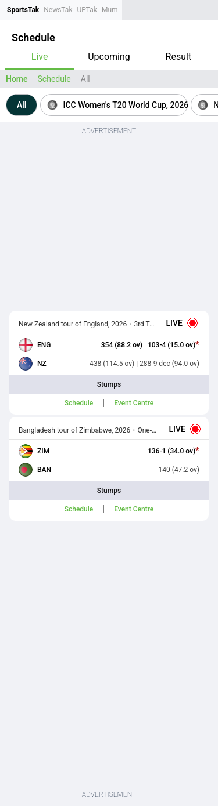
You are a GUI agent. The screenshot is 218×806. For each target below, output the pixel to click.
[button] (21, 105)
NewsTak (58, 10)
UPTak (87, 10)
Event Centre (133, 403)
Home (17, 78)
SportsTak (23, 10)
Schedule (54, 78)
